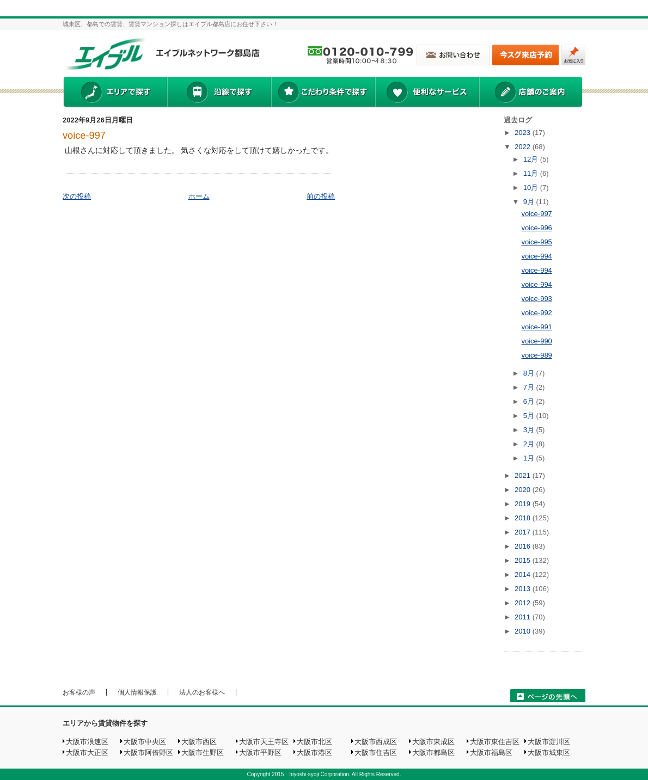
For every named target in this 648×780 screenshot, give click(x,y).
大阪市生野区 (202, 752)
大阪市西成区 (375, 742)
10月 (531, 187)
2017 (524, 532)
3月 (529, 430)
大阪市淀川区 (549, 742)
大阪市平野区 (260, 752)
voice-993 (536, 298)
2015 (524, 560)
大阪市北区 (314, 742)
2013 (524, 589)
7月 (529, 387)
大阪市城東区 (549, 752)
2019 (524, 504)
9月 (529, 202)
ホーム (199, 196)
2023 (524, 132)
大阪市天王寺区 (264, 742)
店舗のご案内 (531, 93)
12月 (531, 159)
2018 (524, 518)
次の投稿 (77, 196)
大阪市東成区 (433, 742)
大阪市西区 (199, 742)
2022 (524, 147)
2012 (524, 603)
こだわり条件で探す (323, 93)
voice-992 (536, 313)
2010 (524, 631)
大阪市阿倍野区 (148, 752)
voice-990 (536, 341)
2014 (524, 574)
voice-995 (536, 242)
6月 (529, 401)
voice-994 (536, 256)
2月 (529, 444)
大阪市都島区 (433, 752)
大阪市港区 (314, 752)
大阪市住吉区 (375, 752)
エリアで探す (115, 93)
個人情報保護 (137, 692)
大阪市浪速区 (87, 742)
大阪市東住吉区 (494, 742)
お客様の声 (79, 692)
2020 (524, 490)
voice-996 (536, 228)
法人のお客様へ (202, 692)
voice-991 (536, 327)
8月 (529, 373)
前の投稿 (321, 196)
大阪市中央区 (145, 742)
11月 (531, 173)
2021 (524, 475)
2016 (524, 546)
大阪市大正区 (87, 752)
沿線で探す (219, 93)
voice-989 (536, 355)
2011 (524, 617)
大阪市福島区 (491, 752)
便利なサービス (427, 93)
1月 (529, 458)
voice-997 (84, 135)
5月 (529, 416)
